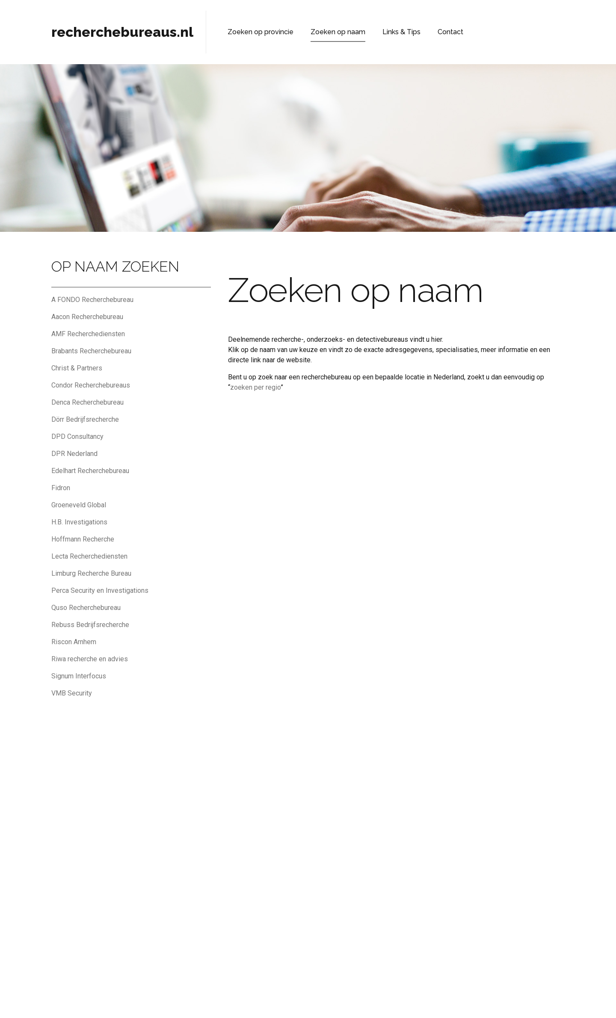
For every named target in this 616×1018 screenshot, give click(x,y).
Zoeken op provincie (256, 32)
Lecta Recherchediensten (89, 556)
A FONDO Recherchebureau (92, 300)
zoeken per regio (255, 387)
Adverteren (394, 998)
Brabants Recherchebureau (91, 351)
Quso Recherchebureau (86, 608)
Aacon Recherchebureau (87, 317)
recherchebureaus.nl (122, 32)
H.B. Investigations (79, 522)
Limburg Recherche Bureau (91, 573)
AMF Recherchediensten (88, 334)
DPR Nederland (74, 454)
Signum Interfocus (78, 676)
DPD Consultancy (77, 436)
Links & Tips (380, 32)
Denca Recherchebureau (87, 402)
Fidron (60, 488)
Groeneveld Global (78, 505)
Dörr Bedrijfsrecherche (85, 419)
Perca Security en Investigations (99, 590)
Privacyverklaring (293, 998)
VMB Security (71, 693)
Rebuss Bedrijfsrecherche (90, 625)
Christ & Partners (76, 368)
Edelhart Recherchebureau (90, 471)
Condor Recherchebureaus (90, 385)
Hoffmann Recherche (82, 539)
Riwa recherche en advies (89, 659)
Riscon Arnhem (73, 642)
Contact (423, 32)
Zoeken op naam (324, 32)
